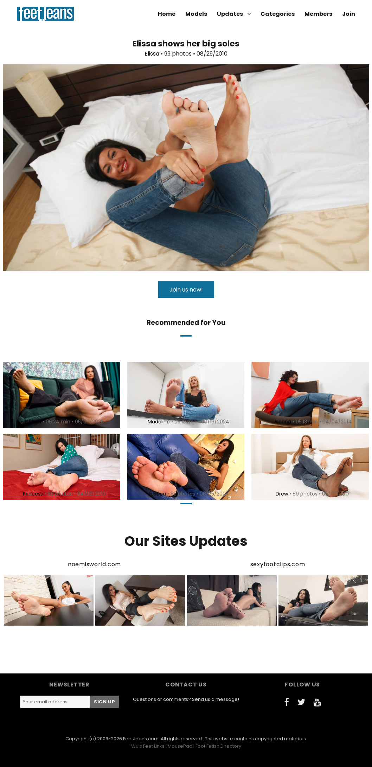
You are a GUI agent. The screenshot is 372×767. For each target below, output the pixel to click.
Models (196, 14)
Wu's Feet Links (148, 746)
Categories (278, 14)
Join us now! (186, 290)
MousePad (180, 746)
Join (348, 14)
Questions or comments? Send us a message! (186, 699)
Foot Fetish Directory (218, 746)
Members (318, 14)
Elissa (152, 54)
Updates (230, 14)
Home (166, 14)
